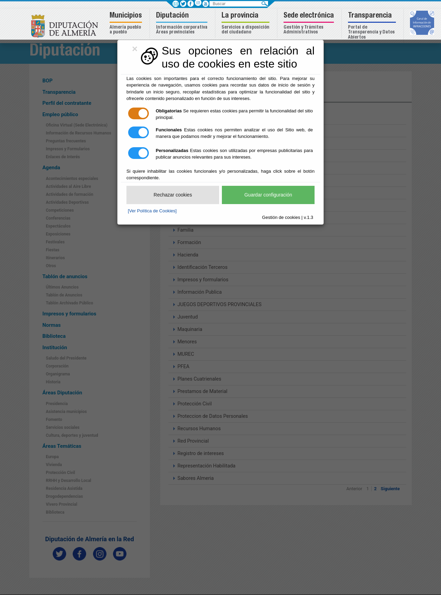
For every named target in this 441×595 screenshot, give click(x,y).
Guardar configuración (268, 195)
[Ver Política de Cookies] (152, 210)
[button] (126, 23)
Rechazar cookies (173, 195)
